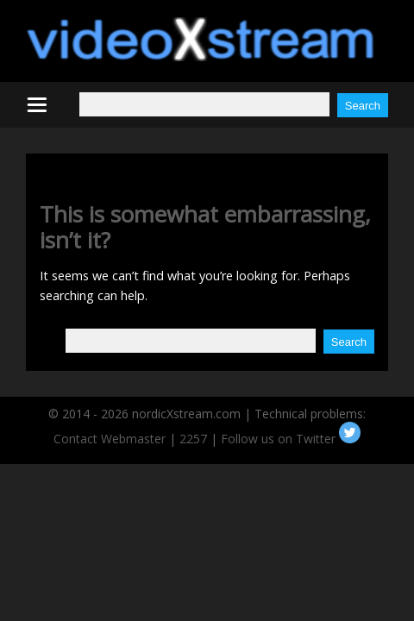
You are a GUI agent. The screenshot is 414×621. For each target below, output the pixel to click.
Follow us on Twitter (291, 438)
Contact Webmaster (109, 438)
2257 (193, 438)
